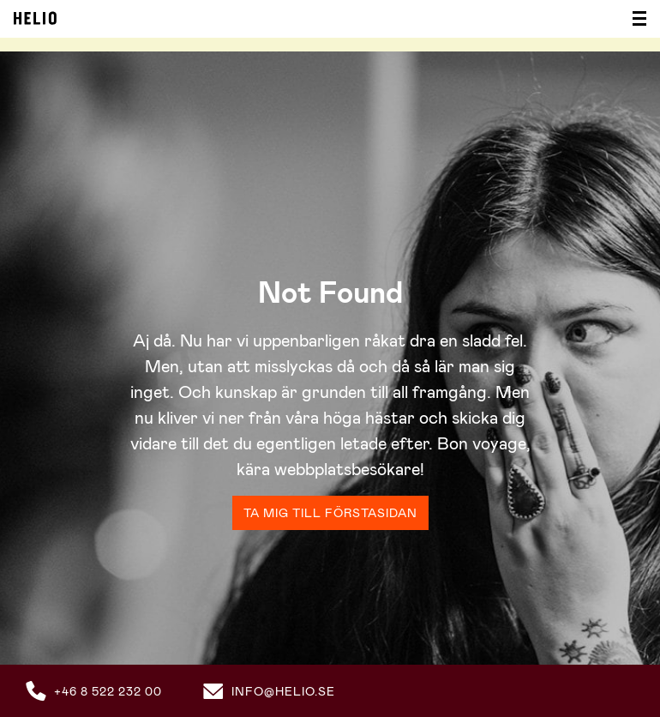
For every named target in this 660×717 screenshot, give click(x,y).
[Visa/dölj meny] (634, 19)
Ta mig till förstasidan (330, 513)
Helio (35, 18)
